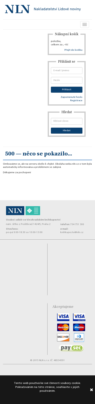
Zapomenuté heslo (71, 97)
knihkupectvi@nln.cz (71, 232)
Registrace (76, 100)
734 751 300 (77, 224)
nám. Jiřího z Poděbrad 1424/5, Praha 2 (28, 224)
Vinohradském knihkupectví (43, 219)
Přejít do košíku (73, 50)
